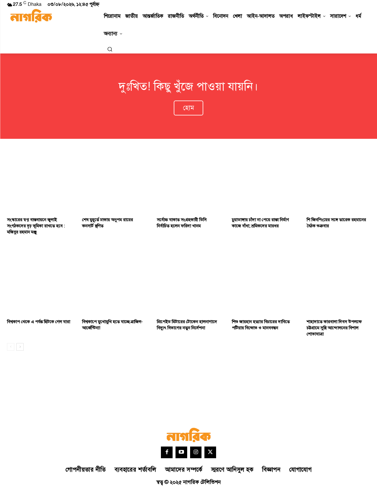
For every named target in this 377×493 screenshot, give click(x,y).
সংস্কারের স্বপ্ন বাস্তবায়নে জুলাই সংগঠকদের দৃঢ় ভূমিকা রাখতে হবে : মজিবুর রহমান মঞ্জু (36, 227)
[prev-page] (10, 348)
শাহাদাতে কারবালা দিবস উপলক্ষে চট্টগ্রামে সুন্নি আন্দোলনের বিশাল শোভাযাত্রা (334, 329)
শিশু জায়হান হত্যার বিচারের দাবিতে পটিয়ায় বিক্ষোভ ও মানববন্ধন (261, 326)
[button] (109, 49)
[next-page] (20, 348)
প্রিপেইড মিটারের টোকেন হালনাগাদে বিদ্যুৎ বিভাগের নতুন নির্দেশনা (187, 326)
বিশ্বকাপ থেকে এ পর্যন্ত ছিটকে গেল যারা (38, 323)
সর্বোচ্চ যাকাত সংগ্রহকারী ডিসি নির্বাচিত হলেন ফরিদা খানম (181, 224)
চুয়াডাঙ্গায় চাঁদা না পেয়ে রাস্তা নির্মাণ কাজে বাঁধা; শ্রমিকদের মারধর (260, 224)
